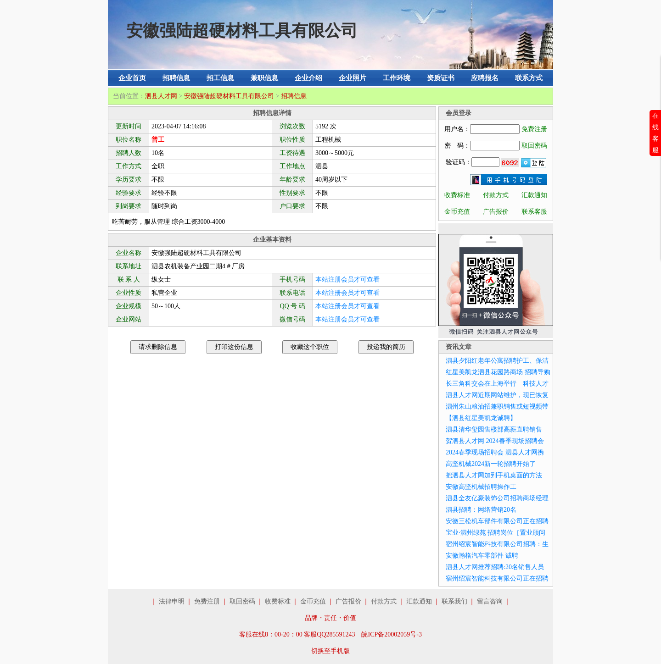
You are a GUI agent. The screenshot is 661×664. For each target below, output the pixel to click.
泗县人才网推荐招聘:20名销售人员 (495, 567)
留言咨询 (490, 601)
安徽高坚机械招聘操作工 (481, 486)
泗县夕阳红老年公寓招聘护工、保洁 (497, 360)
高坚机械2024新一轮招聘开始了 (491, 463)
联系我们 (454, 601)
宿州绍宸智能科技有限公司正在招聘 (497, 578)
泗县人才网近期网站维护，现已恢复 (497, 395)
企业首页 (132, 78)
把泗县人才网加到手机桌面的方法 (494, 475)
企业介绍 (308, 78)
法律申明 (172, 601)
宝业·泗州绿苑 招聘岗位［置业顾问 (495, 532)
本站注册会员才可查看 (347, 279)
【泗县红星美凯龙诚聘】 (481, 418)
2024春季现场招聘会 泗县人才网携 (495, 452)
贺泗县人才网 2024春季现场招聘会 (495, 440)
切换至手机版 (330, 650)
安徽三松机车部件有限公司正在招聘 (497, 521)
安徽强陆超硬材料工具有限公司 (229, 96)
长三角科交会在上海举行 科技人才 (497, 383)
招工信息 (220, 78)
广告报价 (496, 211)
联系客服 (534, 211)
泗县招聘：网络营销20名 (481, 509)
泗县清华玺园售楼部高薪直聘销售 (494, 429)
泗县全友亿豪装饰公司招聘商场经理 (497, 498)
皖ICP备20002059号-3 (391, 634)
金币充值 (457, 211)
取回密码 (534, 145)
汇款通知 (534, 195)
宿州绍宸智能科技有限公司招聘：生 (497, 544)
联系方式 (529, 78)
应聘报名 (485, 78)
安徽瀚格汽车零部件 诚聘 (482, 555)
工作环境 (396, 78)
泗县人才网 (161, 96)
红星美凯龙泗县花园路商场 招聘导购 (498, 372)
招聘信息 (176, 78)
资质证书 (440, 78)
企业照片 (352, 78)
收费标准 (457, 195)
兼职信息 (264, 78)
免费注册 (534, 129)
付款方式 (496, 195)
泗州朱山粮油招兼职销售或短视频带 (497, 406)
